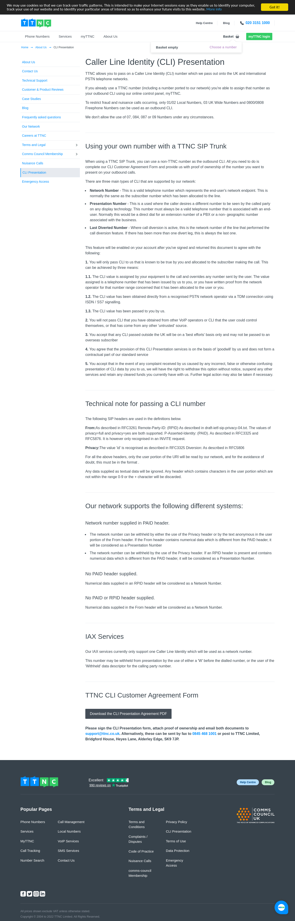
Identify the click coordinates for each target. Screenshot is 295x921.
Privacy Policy (176, 822)
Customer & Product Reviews (43, 89)
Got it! (275, 7)
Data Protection (177, 851)
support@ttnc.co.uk (102, 734)
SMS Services (68, 851)
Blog (25, 108)
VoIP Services (68, 841)
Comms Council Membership (42, 154)
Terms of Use (176, 841)
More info (214, 9)
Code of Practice (141, 851)
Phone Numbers (37, 36)
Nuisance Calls (32, 163)
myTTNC (87, 36)
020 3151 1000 (258, 23)
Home (25, 47)
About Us (110, 36)
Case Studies (31, 99)
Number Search (32, 860)
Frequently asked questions (41, 117)
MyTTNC (27, 841)
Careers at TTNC (34, 135)
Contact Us (30, 71)
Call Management (71, 822)
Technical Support (34, 80)
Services (65, 36)
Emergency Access (35, 181)
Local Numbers (69, 831)
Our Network (31, 126)
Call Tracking (30, 851)
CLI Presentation (34, 172)
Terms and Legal (34, 145)
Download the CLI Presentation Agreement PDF (128, 714)
